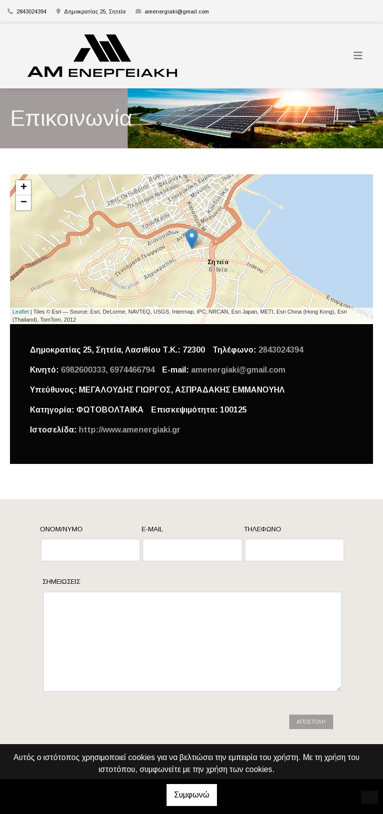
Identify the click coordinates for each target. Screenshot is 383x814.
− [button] (23, 202)
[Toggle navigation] (358, 55)
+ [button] (23, 187)
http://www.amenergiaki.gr (130, 429)
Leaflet (20, 312)
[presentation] (127, 726)
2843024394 (280, 350)
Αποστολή (311, 722)
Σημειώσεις (61, 581)
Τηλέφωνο (262, 529)
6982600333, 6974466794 (108, 370)
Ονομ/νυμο (61, 529)
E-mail (152, 529)
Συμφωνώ (191, 795)
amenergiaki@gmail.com (177, 11)
